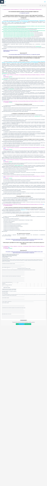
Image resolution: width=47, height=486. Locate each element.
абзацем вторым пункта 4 (19, 165)
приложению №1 (4, 73)
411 (43, 101)
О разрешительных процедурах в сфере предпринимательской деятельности (19, 62)
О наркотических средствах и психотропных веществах (29, 20)
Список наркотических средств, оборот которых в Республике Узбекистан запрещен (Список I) (18, 32)
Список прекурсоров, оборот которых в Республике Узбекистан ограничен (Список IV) (17, 36)
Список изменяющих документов (23, 19)
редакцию (10, 76)
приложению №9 (37, 116)
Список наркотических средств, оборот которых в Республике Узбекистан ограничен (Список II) (18, 34)
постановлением (25, 21)
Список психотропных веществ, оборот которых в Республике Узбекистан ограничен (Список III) (18, 35)
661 (43, 204)
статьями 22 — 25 (24, 209)
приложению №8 (38, 46)
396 (4, 75)
